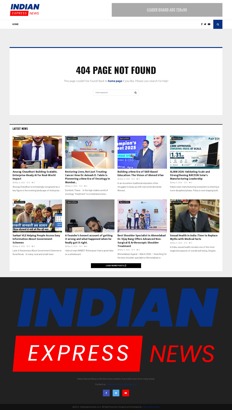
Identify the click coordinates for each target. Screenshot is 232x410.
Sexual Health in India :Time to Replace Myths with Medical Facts (194, 237)
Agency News (19, 138)
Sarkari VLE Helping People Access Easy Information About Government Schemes (36, 239)
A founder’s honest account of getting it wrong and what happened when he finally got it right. (89, 239)
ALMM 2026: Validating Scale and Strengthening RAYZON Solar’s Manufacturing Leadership (190, 175)
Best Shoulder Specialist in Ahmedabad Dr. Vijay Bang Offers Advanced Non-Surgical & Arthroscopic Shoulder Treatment (142, 240)
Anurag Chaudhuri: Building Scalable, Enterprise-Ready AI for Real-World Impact (35, 175)
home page (115, 81)
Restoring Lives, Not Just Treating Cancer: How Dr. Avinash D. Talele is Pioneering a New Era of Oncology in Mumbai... (87, 177)
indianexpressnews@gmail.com (121, 384)
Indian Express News (150, 407)
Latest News (20, 129)
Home (15, 24)
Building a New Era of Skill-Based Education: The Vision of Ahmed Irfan (141, 174)
